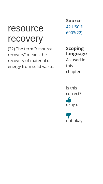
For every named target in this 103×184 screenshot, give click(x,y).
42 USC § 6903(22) (74, 30)
